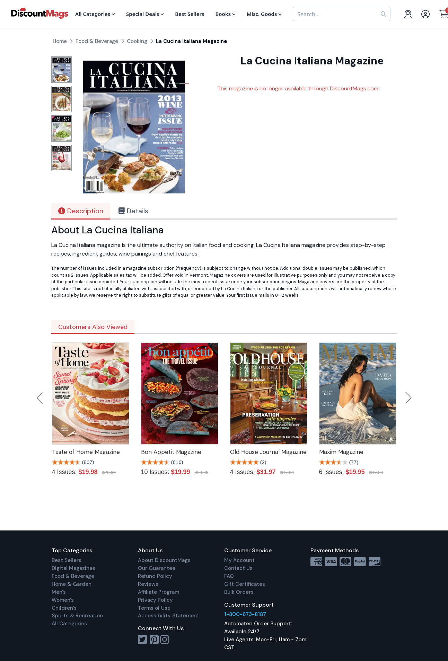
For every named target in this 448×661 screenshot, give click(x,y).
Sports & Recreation (77, 615)
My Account (239, 560)
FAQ (229, 576)
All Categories (69, 623)
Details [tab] (133, 210)
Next (408, 398)
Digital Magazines (73, 568)
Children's (64, 608)
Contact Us (238, 568)
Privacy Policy (155, 600)
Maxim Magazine (341, 452)
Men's (59, 592)
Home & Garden (71, 584)
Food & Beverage (73, 576)
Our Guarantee (156, 568)
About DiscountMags (164, 560)
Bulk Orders (239, 592)
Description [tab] (80, 210)
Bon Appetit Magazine (171, 452)
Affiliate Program (158, 592)
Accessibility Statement (168, 615)
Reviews (148, 584)
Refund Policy (155, 576)
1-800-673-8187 (245, 614)
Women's (63, 600)
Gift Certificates (244, 584)
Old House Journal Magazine (268, 452)
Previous (40, 398)
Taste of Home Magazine (86, 452)
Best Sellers (66, 560)
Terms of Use (154, 608)
